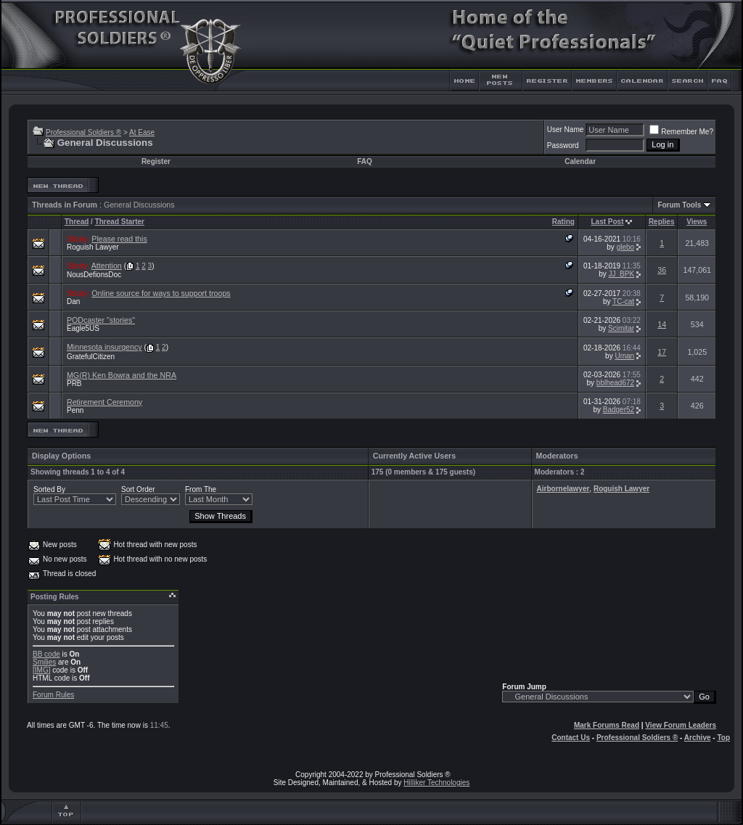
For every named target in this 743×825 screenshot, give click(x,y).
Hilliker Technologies (436, 783)
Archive (697, 738)
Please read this (119, 238)
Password (563, 145)
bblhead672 (615, 383)
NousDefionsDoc (94, 275)
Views (696, 222)
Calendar (580, 161)
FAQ (364, 161)
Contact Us (570, 738)
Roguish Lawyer (93, 247)
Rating (563, 222)
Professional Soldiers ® (83, 132)
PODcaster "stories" (101, 320)
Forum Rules (53, 695)
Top (723, 738)
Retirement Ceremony (104, 402)
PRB (74, 383)
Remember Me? (681, 132)
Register (156, 161)
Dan (73, 301)
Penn (75, 410)
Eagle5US (83, 328)
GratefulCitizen (91, 357)
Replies (662, 222)
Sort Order (138, 489)
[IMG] (41, 670)
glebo (625, 247)
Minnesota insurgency (104, 346)
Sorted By (49, 489)
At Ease (142, 132)
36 (661, 270)
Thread (77, 222)
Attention (106, 265)
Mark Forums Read (606, 725)
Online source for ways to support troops (160, 293)
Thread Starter (119, 222)
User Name (565, 130)
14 (661, 324)
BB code (46, 654)
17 (661, 352)
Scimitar (621, 328)
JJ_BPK (622, 274)
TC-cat (623, 301)
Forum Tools (679, 205)
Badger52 (618, 410)
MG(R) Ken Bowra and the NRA (121, 375)
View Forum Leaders (680, 725)
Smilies (44, 662)
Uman (624, 356)
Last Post (607, 222)
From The (200, 489)
